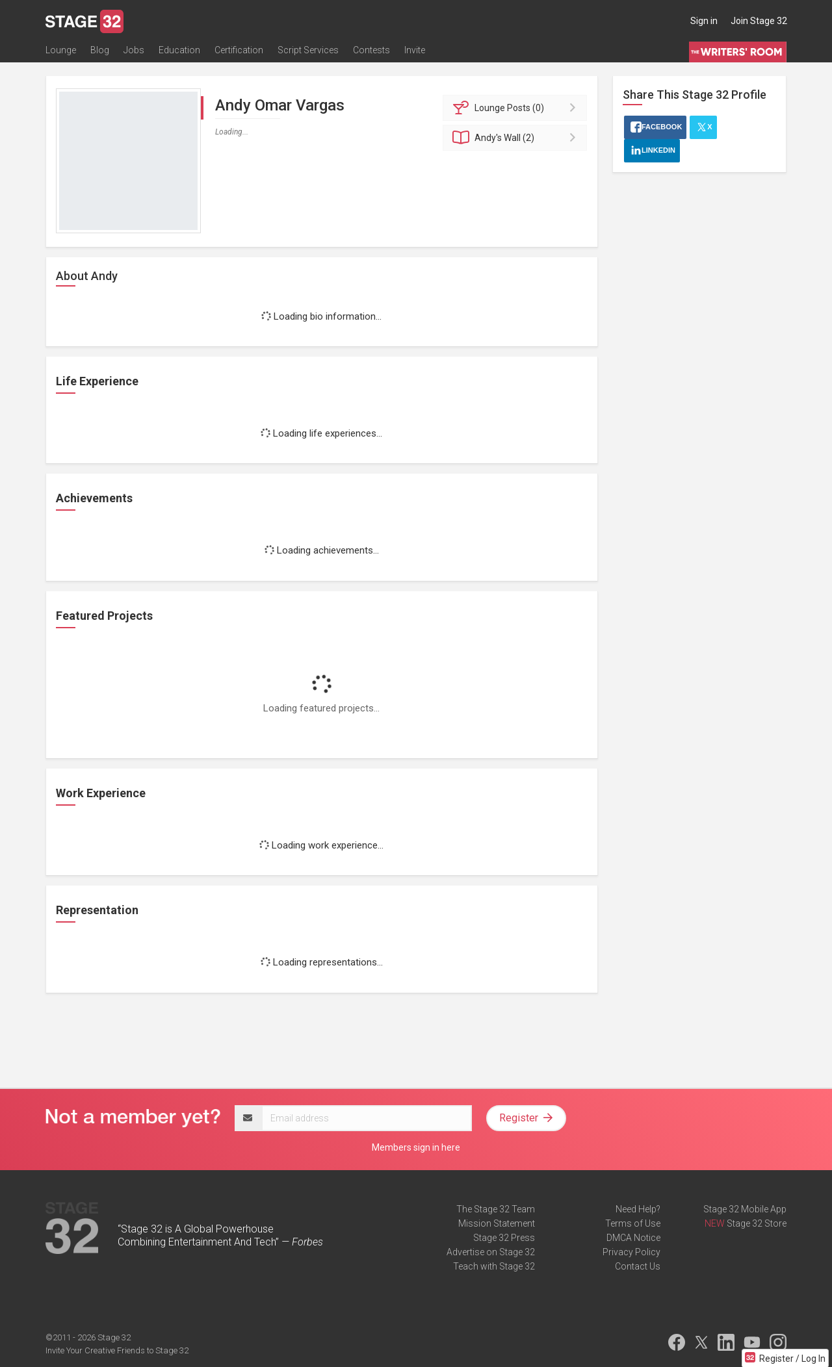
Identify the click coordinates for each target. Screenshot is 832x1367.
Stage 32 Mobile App (744, 1209)
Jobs (134, 50)
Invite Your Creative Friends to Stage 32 (117, 1350)
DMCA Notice (633, 1238)
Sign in (704, 21)
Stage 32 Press (504, 1238)
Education (179, 50)
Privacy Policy (631, 1252)
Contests (371, 50)
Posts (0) (517, 108)
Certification (238, 50)
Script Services (308, 50)
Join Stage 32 (759, 21)
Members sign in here (416, 1147)
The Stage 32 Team (495, 1209)
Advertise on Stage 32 (491, 1252)
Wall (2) (517, 138)
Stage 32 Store (756, 1223)
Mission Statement (496, 1223)
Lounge (61, 50)
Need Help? (638, 1209)
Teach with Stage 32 (494, 1266)
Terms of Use (632, 1223)
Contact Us (637, 1266)
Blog (99, 50)
